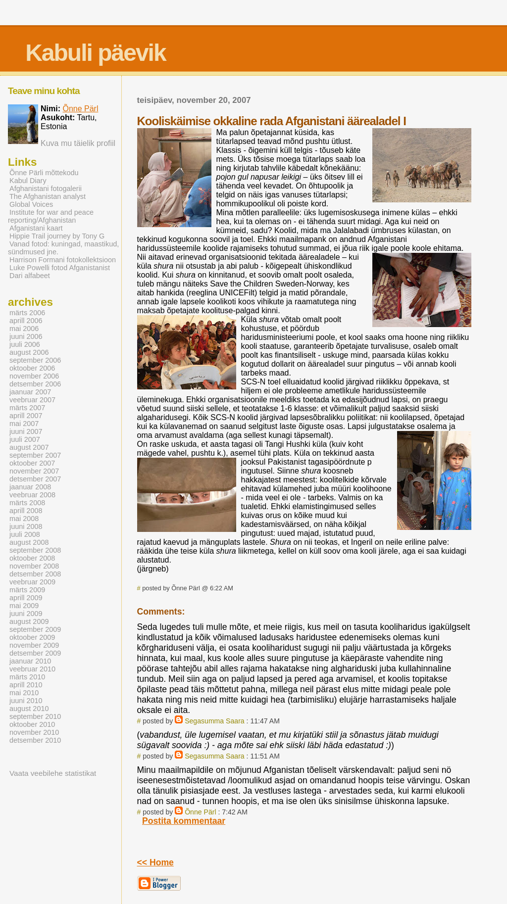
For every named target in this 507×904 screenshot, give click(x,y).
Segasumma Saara (215, 721)
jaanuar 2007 (30, 392)
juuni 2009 (26, 614)
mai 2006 (24, 329)
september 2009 (35, 629)
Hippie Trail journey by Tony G (56, 236)
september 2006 (35, 360)
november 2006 (34, 376)
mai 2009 (24, 606)
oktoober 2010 (32, 724)
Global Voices (31, 204)
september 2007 (35, 455)
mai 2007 (24, 424)
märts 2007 (27, 408)
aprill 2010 (26, 685)
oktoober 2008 (32, 558)
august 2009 (29, 621)
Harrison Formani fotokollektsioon (62, 260)
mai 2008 (24, 519)
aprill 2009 (26, 598)
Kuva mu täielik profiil (78, 143)
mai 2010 (24, 693)
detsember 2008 (35, 574)
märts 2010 (27, 677)
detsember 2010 (35, 740)
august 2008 (29, 542)
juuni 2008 (26, 526)
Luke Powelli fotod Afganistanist (59, 268)
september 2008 (35, 550)
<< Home (155, 862)
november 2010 (34, 732)
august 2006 (29, 352)
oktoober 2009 (32, 637)
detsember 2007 (35, 479)
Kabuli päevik (95, 53)
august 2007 (29, 447)
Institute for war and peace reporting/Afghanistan (51, 216)
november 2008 (34, 566)
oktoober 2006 (32, 368)
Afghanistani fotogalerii (45, 188)
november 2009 (34, 645)
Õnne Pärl (200, 812)
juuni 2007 (26, 431)
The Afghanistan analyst (47, 196)
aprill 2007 (26, 416)
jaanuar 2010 (30, 661)
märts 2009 (27, 590)
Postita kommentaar (183, 821)
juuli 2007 (24, 439)
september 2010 (35, 716)
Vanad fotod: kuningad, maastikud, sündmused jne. (63, 248)
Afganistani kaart (36, 228)
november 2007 (34, 471)
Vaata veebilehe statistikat (52, 773)
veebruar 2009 (32, 582)
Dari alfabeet (29, 276)
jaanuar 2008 (30, 487)
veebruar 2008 (32, 495)
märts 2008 (27, 503)
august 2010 (29, 709)
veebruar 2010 (32, 669)
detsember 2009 (35, 653)
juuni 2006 (26, 336)
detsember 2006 (35, 384)
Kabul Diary (28, 181)
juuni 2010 (26, 701)
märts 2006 (27, 313)
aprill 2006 (26, 321)
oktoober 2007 (32, 463)
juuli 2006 (24, 344)
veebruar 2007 (32, 400)
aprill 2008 (26, 511)
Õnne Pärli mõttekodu (44, 173)
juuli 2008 (24, 534)
